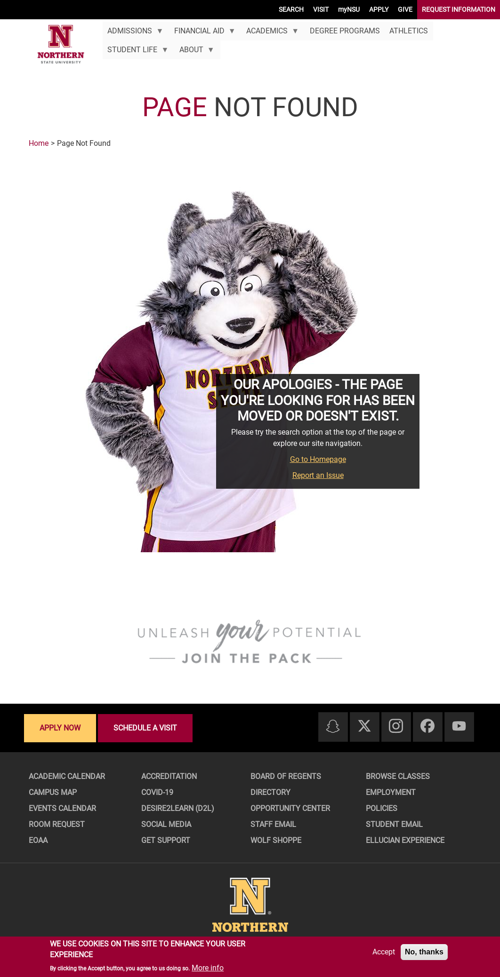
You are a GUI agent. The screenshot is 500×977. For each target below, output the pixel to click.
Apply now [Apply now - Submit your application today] (60, 727)
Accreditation (169, 776)
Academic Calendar (67, 776)
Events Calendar (62, 808)
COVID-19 (157, 792)
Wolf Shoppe (275, 840)
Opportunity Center (290, 808)
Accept (383, 951)
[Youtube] (459, 726)
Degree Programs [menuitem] (345, 30)
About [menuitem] (194, 52)
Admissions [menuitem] (133, 33)
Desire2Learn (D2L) (177, 808)
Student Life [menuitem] (136, 52)
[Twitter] (364, 726)
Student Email (394, 824)
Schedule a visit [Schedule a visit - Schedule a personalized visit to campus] (145, 727)
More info (208, 967)
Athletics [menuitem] (408, 30)
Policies (381, 808)
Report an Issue (318, 475)
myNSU (349, 9)
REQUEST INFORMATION (458, 9)
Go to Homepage (318, 459)
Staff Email (273, 824)
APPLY (378, 9)
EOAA (38, 840)
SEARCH (291, 9)
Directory (270, 792)
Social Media (166, 824)
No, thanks (424, 952)
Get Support (165, 840)
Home (38, 143)
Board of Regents (285, 776)
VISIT (321, 9)
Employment (391, 792)
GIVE (405, 9)
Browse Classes (398, 776)
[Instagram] (396, 726)
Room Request (57, 824)
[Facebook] (427, 726)
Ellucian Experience (405, 840)
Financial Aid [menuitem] (202, 33)
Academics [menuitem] (270, 33)
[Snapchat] (333, 727)
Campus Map (53, 792)
